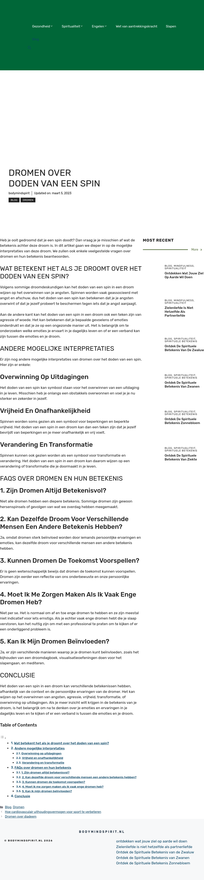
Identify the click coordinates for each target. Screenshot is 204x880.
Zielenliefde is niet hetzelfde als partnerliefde (179, 311)
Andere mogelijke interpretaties (40, 748)
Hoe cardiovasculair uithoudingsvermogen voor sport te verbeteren (53, 812)
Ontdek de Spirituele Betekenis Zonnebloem (182, 421)
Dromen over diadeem (20, 816)
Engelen (99, 26)
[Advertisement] (102, 102)
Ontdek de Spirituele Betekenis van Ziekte (181, 457)
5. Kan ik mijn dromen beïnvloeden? (47, 791)
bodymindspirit (19, 193)
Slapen (171, 26)
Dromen (28, 200)
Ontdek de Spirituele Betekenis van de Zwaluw (184, 348)
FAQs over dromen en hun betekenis (43, 768)
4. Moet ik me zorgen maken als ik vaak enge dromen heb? (63, 786)
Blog (35, 39)
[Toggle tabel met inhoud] (3, 738)
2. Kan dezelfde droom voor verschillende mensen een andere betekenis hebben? (79, 777)
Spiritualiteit (72, 26)
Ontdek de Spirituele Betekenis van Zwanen (182, 384)
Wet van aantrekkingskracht (136, 26)
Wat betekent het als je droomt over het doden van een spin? (61, 743)
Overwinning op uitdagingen (41, 753)
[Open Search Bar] (29, 48)
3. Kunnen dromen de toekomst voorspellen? (53, 782)
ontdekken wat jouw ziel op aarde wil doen (184, 275)
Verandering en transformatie (43, 762)
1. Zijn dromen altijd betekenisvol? (45, 772)
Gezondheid (42, 26)
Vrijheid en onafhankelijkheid (42, 758)
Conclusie (22, 796)
